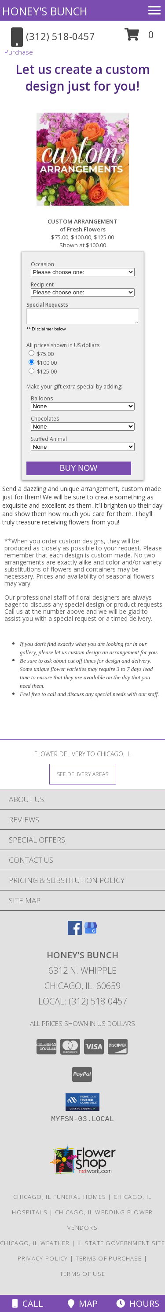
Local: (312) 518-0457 (82, 1004)
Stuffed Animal (49, 441)
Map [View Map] (83, 1303)
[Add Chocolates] (83, 429)
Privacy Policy (43, 1261)
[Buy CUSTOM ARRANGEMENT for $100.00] (78, 471)
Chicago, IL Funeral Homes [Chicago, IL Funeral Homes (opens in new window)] (59, 1199)
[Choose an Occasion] (83, 272)
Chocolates (45, 421)
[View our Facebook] (75, 935)
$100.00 (43, 365)
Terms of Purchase (109, 1261)
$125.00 (43, 374)
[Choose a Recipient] (83, 292)
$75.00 (41, 356)
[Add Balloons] (83, 409)
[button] (139, 38)
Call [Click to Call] (27, 1303)
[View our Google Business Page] (91, 935)
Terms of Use (83, 1276)
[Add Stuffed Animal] (83, 449)
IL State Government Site (121, 1246)
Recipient (42, 284)
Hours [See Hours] (137, 1303)
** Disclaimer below (46, 331)
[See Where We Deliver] (82, 776)
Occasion (42, 264)
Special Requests (47, 304)
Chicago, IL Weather (35, 1246)
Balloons (42, 401)
